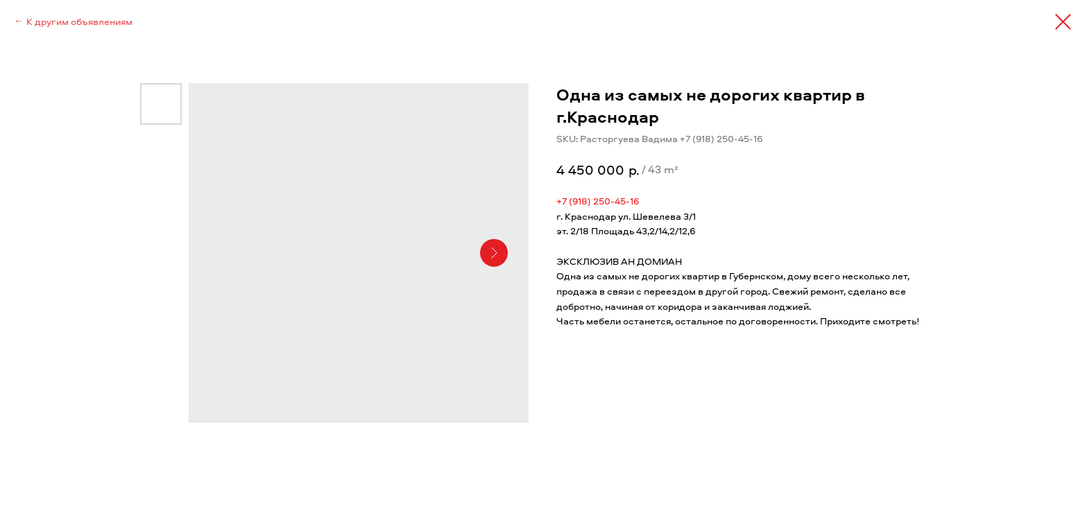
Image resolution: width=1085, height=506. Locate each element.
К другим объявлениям (79, 21)
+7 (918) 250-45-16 (597, 200)
